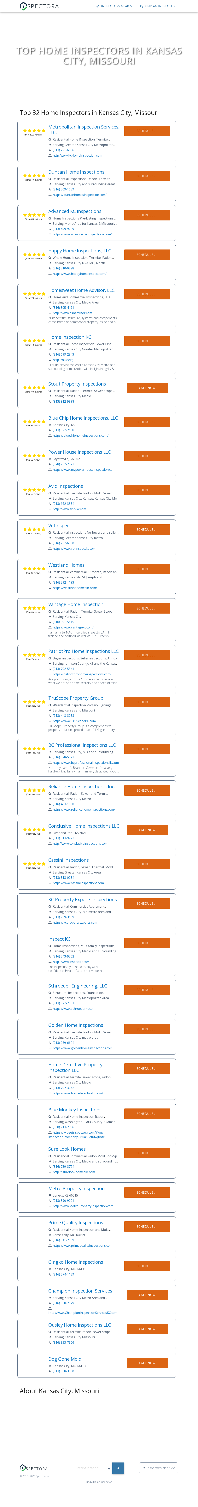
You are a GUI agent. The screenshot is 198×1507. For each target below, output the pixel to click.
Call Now (147, 388)
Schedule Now (149, 131)
